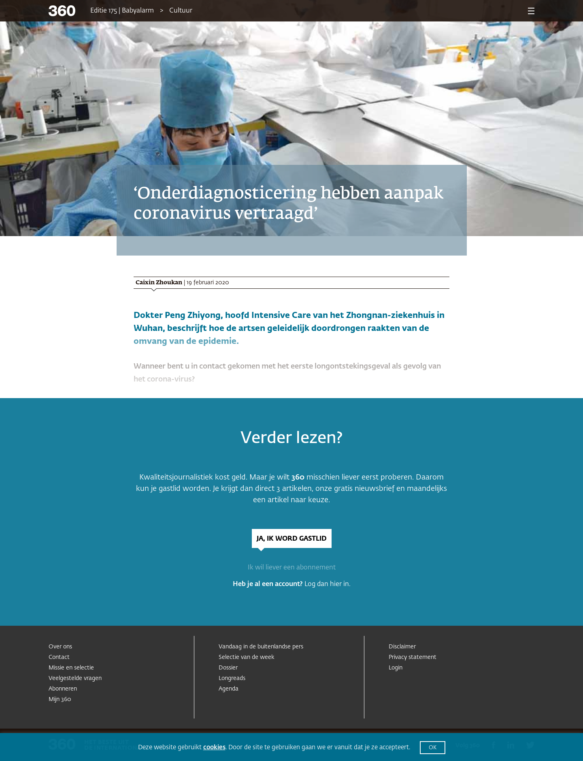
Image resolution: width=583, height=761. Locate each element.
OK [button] (432, 747)
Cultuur (180, 11)
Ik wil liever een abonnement (292, 568)
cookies (214, 747)
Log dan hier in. (327, 584)
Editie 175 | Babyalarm (122, 11)
